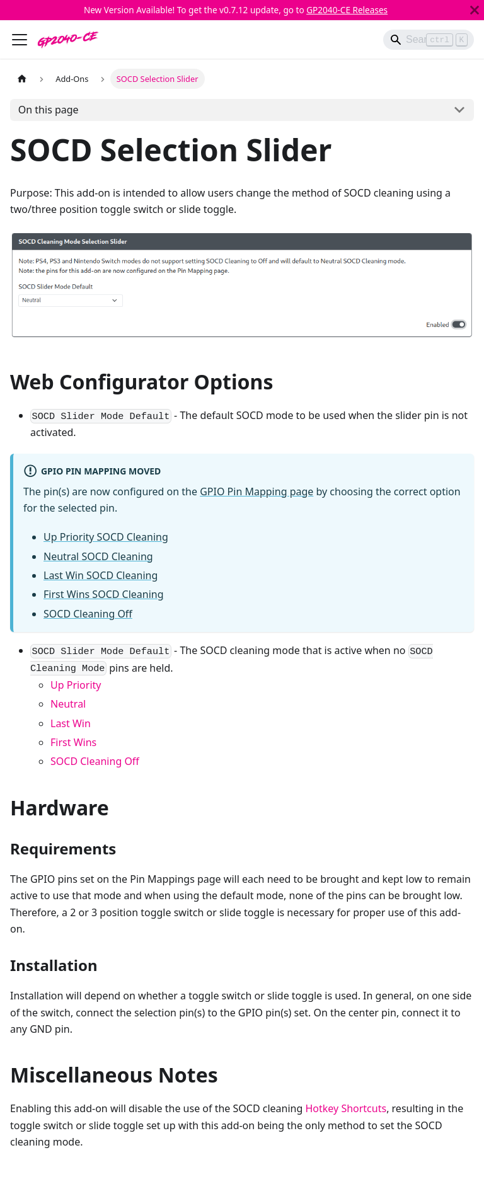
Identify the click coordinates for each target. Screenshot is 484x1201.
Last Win (70, 723)
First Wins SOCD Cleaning (103, 594)
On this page (48, 110)
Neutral (68, 704)
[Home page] (22, 78)
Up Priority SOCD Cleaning (105, 537)
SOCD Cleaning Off (87, 614)
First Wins (73, 742)
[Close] (474, 10)
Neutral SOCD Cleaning (98, 556)
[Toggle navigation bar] (19, 39)
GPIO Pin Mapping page (256, 491)
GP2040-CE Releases (347, 10)
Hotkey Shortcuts (346, 1108)
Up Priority (75, 685)
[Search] (428, 40)
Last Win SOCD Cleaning (100, 575)
